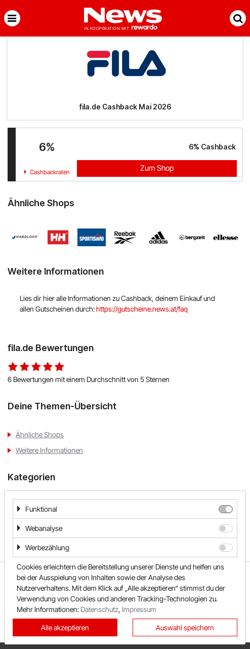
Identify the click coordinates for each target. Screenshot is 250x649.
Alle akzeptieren (65, 627)
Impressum (139, 609)
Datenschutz (99, 609)
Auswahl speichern (185, 627)
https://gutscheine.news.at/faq (142, 308)
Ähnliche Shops (40, 434)
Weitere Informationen (49, 450)
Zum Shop (157, 168)
